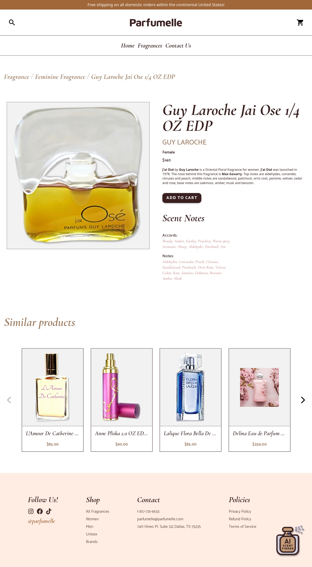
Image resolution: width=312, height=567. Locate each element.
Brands (92, 542)
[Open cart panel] (300, 22)
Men (89, 526)
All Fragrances (97, 511)
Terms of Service (242, 526)
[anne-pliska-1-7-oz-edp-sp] (121, 400)
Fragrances (150, 45)
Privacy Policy (240, 511)
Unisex (91, 534)
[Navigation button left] (9, 400)
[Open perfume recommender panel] (290, 539)
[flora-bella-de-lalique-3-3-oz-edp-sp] (190, 400)
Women (92, 519)
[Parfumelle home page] (156, 22)
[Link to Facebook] (40, 511)
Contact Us (178, 45)
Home (128, 45)
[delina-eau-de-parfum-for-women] (259, 400)
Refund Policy (240, 519)
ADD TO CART (181, 198)
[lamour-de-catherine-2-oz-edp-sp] (52, 400)
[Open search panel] (57, 22)
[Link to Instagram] (31, 511)
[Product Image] (78, 175)
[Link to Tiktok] (49, 511)
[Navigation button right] (303, 400)
